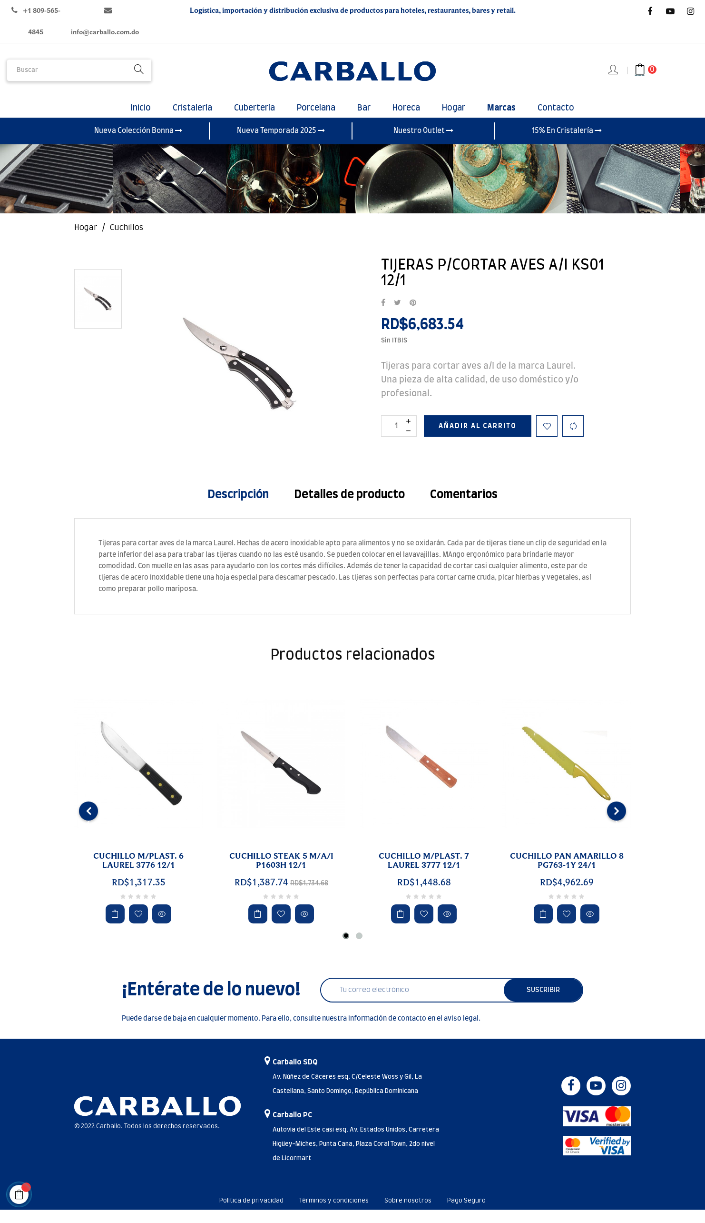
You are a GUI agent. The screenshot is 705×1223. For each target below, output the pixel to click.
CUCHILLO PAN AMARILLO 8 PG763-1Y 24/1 (567, 874)
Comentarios (464, 508)
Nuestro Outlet (423, 144)
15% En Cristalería (567, 144)
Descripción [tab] (238, 508)
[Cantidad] (399, 439)
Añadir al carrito (478, 439)
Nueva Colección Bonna (138, 144)
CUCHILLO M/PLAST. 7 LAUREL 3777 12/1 (424, 874)
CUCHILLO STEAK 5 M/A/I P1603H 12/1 (281, 874)
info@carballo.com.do (105, 32)
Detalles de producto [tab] (349, 508)
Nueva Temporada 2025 (281, 144)
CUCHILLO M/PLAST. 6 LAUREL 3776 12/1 (138, 874)
